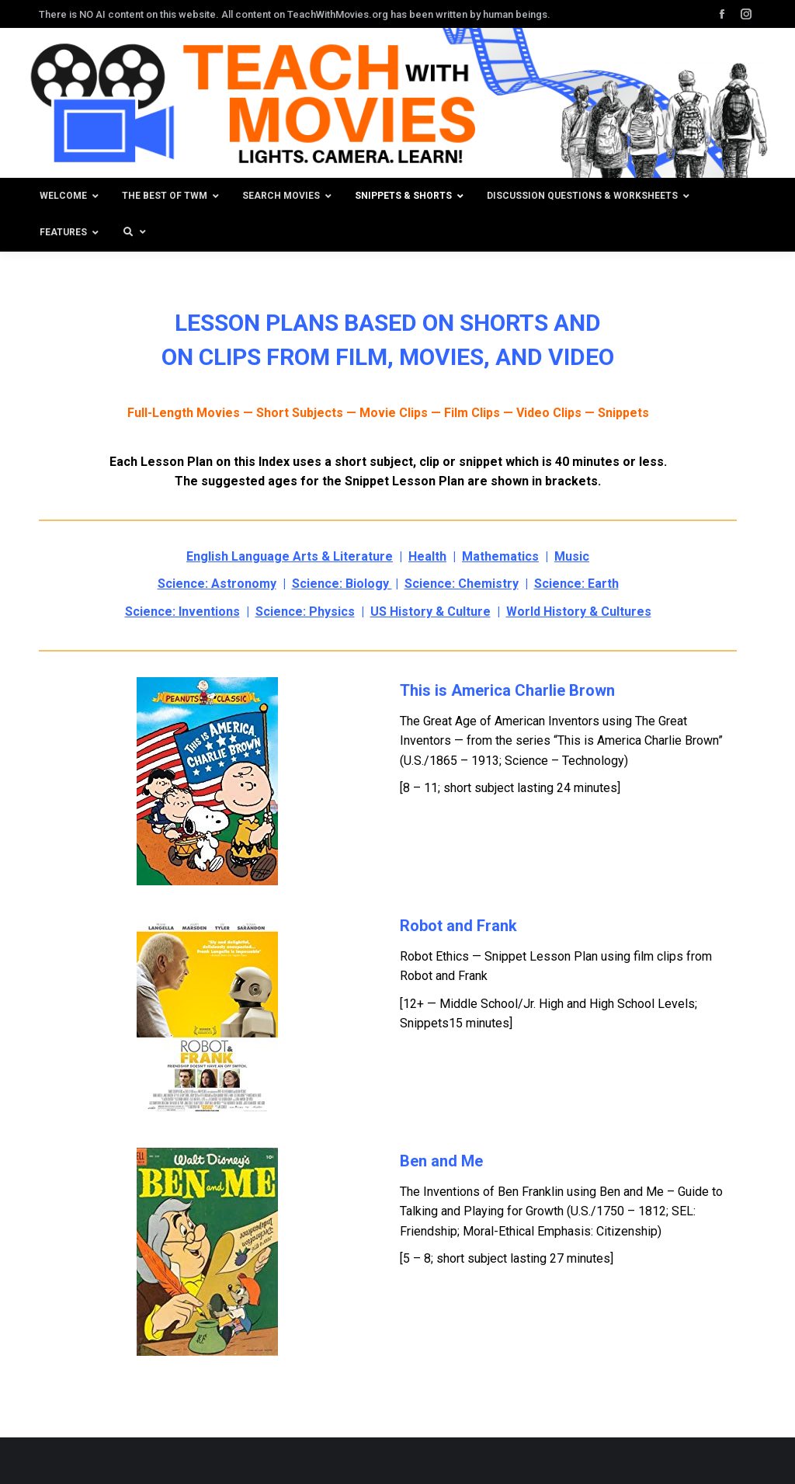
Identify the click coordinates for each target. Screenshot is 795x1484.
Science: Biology (342, 583)
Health (427, 556)
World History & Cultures (578, 611)
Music (571, 556)
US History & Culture (430, 611)
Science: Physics (305, 611)
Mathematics (500, 556)
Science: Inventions (182, 611)
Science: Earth (576, 583)
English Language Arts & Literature (289, 556)
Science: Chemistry (461, 583)
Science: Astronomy (217, 583)
